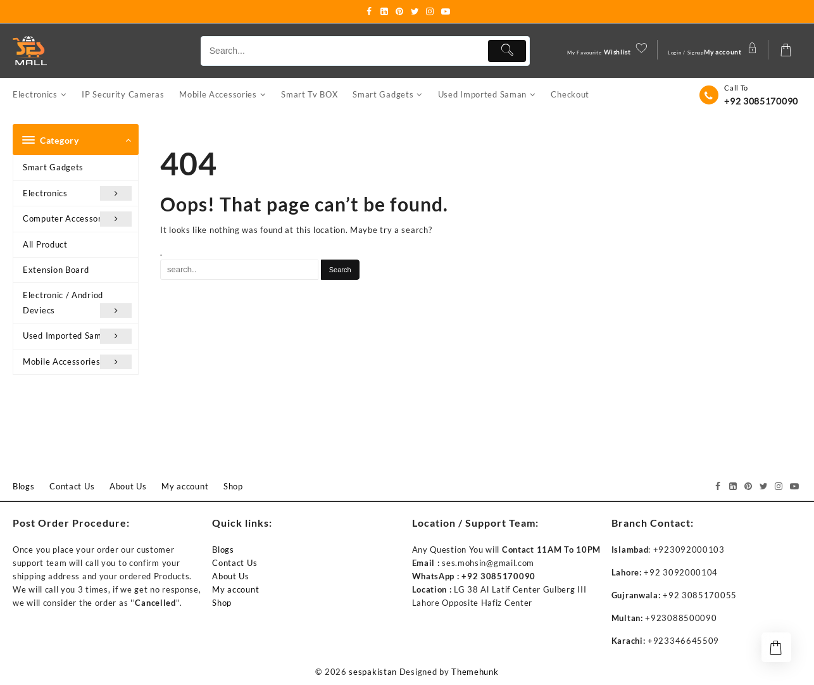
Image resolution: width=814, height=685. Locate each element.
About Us (230, 577)
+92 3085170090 (761, 101)
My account (235, 590)
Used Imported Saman (77, 336)
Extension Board (56, 270)
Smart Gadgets (53, 168)
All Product (45, 245)
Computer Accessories (77, 219)
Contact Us (234, 563)
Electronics (77, 194)
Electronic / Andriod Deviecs (77, 304)
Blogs (223, 550)
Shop (222, 603)
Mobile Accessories (77, 362)
